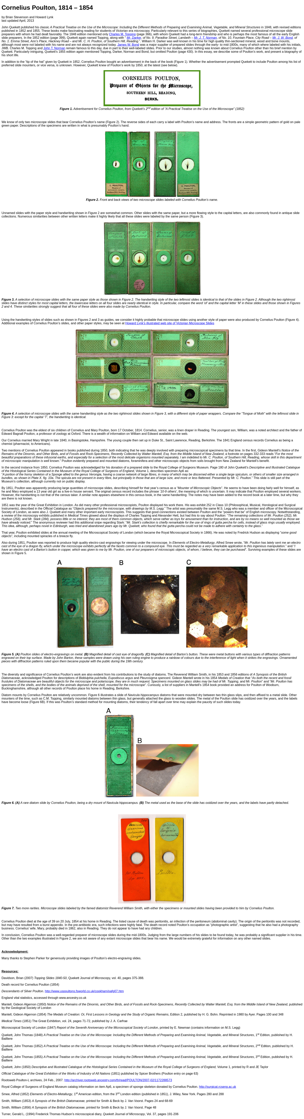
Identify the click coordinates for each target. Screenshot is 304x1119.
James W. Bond (128, 44)
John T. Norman (54, 48)
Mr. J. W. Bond (282, 37)
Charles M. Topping (122, 34)
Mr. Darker (134, 37)
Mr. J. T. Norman (205, 37)
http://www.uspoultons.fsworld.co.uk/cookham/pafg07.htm (84, 991)
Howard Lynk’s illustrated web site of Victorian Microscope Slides (169, 323)
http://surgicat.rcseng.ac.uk (217, 1086)
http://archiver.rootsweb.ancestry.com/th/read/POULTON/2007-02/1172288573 (118, 1080)
